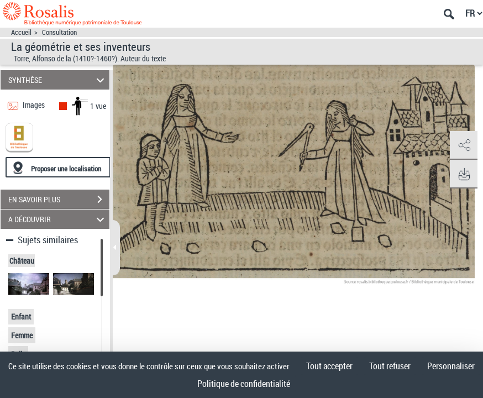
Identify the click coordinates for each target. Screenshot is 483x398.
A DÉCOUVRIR (57, 219)
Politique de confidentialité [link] (243, 384)
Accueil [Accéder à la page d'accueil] (21, 32)
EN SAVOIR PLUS (58, 199)
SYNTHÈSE (57, 80)
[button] (463, 145)
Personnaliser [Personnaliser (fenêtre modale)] (451, 366)
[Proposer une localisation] (58, 167)
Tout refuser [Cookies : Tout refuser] (390, 366)
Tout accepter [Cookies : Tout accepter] (329, 366)
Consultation (59, 32)
